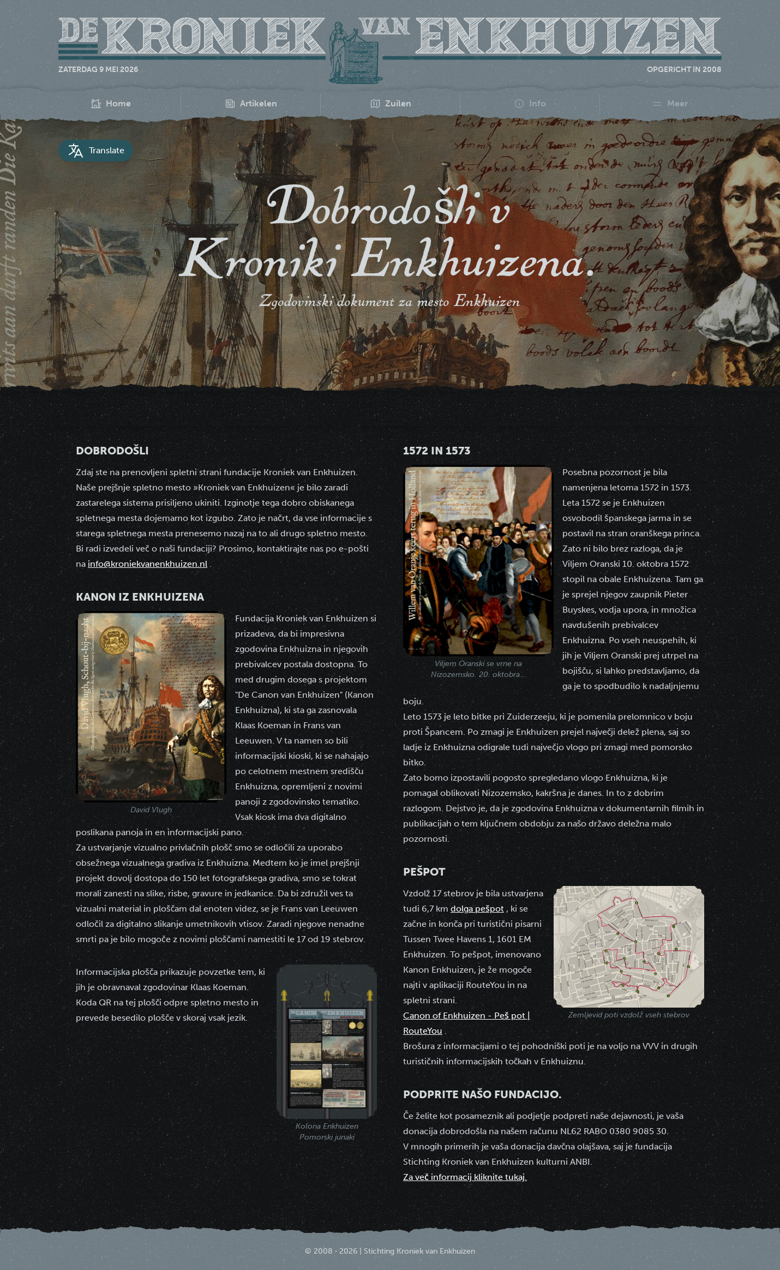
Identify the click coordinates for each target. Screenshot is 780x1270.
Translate (95, 150)
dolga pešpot (477, 908)
